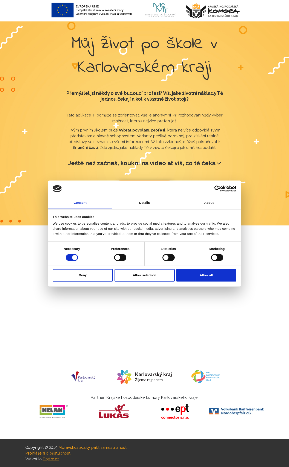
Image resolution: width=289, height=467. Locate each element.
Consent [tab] (80, 203)
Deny (83, 275)
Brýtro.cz (51, 459)
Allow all (206, 275)
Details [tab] (144, 203)
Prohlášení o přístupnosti (48, 453)
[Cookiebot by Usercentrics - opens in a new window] (217, 188)
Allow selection (144, 275)
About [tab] (209, 203)
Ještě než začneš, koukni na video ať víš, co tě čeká (144, 163)
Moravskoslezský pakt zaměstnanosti (92, 447)
